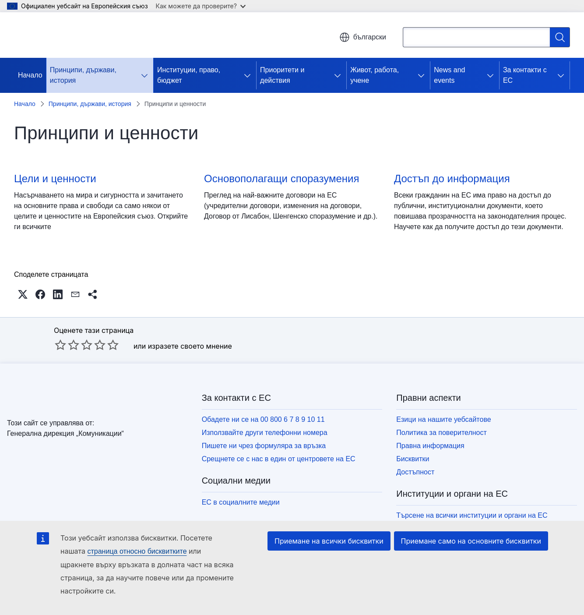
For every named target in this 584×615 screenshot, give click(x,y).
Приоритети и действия (282, 75)
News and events (449, 75)
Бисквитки (412, 459)
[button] (23, 294)
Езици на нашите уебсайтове (443, 419)
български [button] (362, 37)
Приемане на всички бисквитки (328, 541)
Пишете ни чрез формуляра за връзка (264, 445)
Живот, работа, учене (374, 75)
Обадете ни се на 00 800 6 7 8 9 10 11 (263, 419)
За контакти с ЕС (525, 75)
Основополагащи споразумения (281, 178)
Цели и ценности (55, 178)
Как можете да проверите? (201, 6)
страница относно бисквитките (136, 551)
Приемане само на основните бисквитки (471, 541)
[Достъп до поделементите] (146, 75)
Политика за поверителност (441, 432)
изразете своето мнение (190, 346)
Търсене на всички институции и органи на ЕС (471, 515)
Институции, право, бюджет (188, 75)
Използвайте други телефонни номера (264, 432)
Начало (30, 75)
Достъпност (415, 472)
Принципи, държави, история (83, 75)
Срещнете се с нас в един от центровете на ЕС (278, 459)
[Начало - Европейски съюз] (65, 35)
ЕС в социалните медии (241, 502)
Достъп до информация (452, 178)
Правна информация (430, 445)
